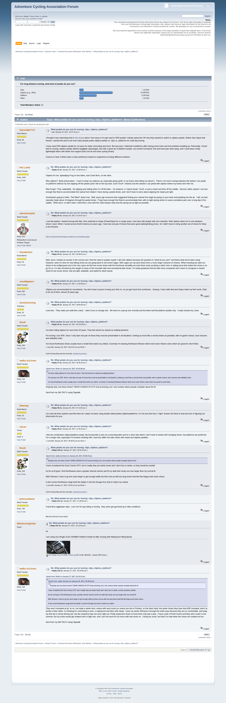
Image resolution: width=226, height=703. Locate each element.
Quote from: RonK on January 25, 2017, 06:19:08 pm (65, 369)
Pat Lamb (25, 167)
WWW (28, 245)
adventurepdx (27, 213)
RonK (23, 322)
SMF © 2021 (112, 691)
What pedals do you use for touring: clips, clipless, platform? (79, 129)
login (37, 16)
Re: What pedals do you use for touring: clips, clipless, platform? (81, 167)
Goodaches (26, 252)
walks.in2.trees (28, 360)
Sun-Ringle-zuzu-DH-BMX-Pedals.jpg (61, 555)
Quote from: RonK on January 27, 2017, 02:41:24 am (65, 576)
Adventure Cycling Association (122, 688)
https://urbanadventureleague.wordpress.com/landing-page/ (68, 237)
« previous (202, 111)
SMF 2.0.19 (103, 691)
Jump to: (183, 650)
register (44, 16)
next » (208, 111)
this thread (79, 138)
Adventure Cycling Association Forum (46, 7)
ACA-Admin (86, 51)
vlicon (23, 426)
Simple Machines (124, 691)
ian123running (28, 302)
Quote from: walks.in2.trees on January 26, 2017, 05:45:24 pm (69, 456)
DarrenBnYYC (27, 130)
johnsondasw (27, 499)
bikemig (24, 405)
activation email (36, 19)
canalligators (27, 281)
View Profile (21, 143)
